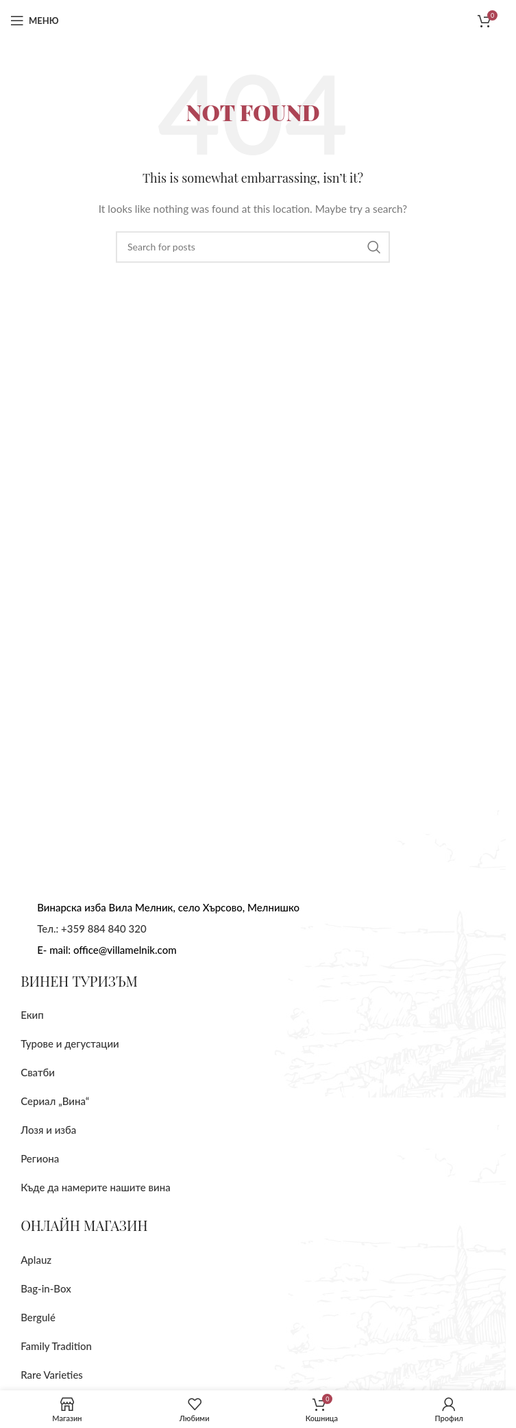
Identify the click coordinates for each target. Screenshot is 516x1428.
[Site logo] (253, 19)
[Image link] (106, 815)
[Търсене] (253, 247)
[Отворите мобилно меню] (34, 20)
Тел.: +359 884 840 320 (91, 928)
